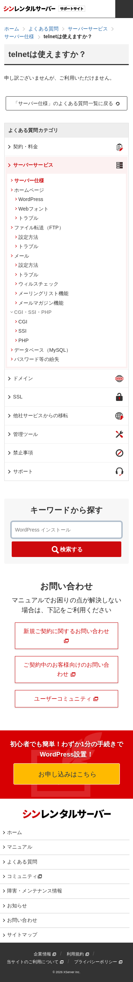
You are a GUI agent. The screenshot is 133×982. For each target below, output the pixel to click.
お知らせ (17, 905)
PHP (22, 340)
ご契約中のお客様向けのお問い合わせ (66, 669)
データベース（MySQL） (41, 350)
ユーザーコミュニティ (66, 699)
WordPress (29, 199)
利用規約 (78, 954)
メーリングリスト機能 (41, 293)
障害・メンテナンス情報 (34, 891)
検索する (67, 550)
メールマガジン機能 (39, 303)
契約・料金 (22, 146)
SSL (15, 397)
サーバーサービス (30, 165)
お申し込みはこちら (66, 774)
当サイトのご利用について (35, 961)
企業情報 (45, 954)
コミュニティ (24, 876)
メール (20, 256)
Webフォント (32, 209)
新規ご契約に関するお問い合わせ (66, 635)
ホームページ (27, 190)
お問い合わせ (22, 920)
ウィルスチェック (37, 284)
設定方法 (27, 237)
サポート (20, 471)
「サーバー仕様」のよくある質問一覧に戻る (66, 103)
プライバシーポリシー (98, 961)
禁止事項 (20, 452)
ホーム (14, 832)
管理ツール (22, 434)
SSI (21, 331)
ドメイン (20, 378)
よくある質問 (22, 862)
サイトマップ (22, 934)
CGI (21, 322)
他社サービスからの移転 (37, 415)
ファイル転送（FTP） (37, 227)
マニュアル (19, 847)
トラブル (27, 218)
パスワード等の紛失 (35, 359)
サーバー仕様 (27, 180)
